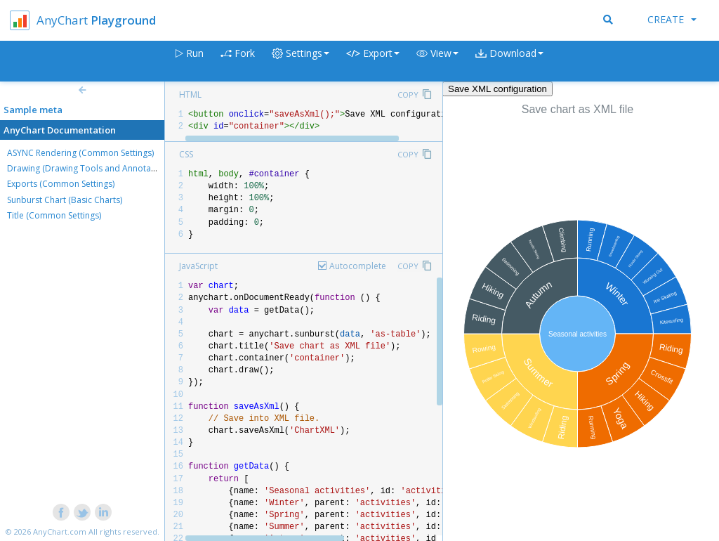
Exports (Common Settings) (60, 184)
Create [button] (672, 19)
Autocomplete (357, 266)
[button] (437, 61)
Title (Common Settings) (54, 215)
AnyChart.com (59, 531)
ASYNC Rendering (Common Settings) (80, 153)
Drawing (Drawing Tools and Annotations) (90, 168)
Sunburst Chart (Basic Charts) (64, 200)
